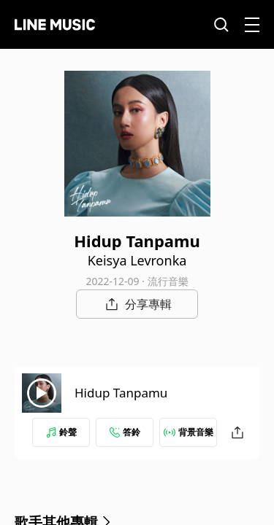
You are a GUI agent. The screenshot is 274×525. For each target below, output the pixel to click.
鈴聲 (61, 432)
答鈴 (125, 432)
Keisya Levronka (137, 260)
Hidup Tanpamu (121, 392)
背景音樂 (188, 432)
